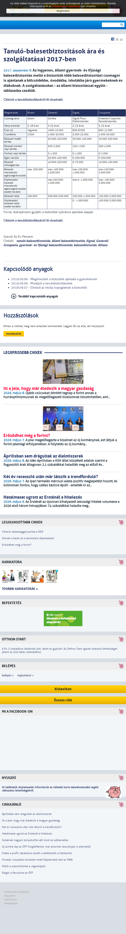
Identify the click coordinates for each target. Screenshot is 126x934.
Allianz (102, 245)
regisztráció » (25, 675)
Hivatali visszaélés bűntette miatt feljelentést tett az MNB (37, 859)
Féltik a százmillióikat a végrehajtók (24, 866)
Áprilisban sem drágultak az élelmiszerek (27, 814)
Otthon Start (14, 639)
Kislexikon (63, 689)
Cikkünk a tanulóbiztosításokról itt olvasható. (33, 99)
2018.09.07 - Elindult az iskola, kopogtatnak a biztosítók (49, 287)
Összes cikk (63, 700)
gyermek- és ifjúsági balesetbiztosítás (45, 245)
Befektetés (11, 603)
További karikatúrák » (20, 589)
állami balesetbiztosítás (68, 241)
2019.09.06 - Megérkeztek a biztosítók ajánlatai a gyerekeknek (54, 279)
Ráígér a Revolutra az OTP (17, 872)
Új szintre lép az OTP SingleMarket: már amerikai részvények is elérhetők (46, 846)
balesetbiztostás (85, 245)
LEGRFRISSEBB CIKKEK (22, 352)
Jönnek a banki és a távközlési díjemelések (28, 538)
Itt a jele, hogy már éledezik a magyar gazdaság (31, 820)
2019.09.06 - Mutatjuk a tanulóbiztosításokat (41, 283)
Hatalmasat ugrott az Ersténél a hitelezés (27, 833)
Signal (90, 241)
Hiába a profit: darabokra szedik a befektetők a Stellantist (37, 853)
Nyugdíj (9, 778)
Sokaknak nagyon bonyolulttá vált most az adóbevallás (35, 840)
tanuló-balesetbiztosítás (33, 241)
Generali (102, 241)
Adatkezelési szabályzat (16, 892)
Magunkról (9, 895)
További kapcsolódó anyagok (38, 296)
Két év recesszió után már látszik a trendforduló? (32, 827)
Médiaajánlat (10, 903)
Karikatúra (12, 562)
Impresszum (10, 899)
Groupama (10, 245)
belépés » (8, 675)
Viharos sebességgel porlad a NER (22, 531)
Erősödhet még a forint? (16, 544)
